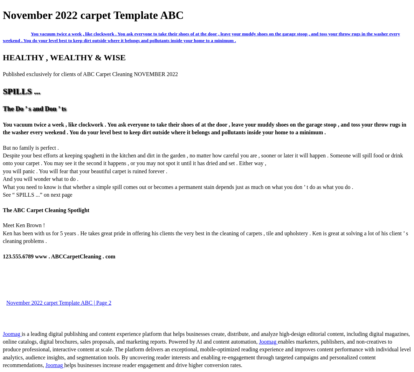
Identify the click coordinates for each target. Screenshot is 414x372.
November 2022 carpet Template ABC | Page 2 (58, 303)
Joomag (12, 334)
